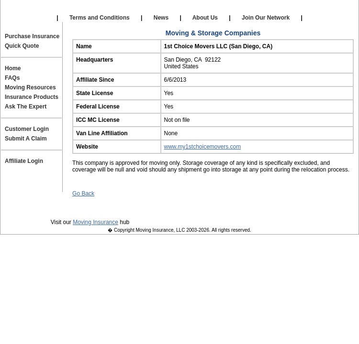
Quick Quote (22, 46)
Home (13, 68)
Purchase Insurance (32, 36)
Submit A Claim (26, 138)
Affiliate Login (254, 9)
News (161, 17)
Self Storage (178, 9)
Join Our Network (266, 17)
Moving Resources (30, 87)
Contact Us (187, 208)
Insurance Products (31, 97)
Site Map (292, 208)
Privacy (65, 208)
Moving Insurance (95, 222)
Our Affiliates (104, 9)
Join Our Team (242, 208)
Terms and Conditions (99, 17)
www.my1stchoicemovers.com (202, 146)
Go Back (83, 193)
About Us (205, 17)
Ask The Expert (25, 106)
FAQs (12, 78)
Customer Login (27, 129)
